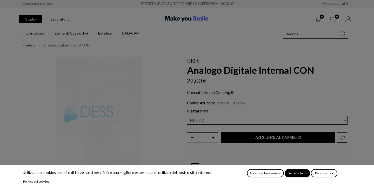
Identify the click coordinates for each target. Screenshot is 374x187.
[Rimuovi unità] (192, 137)
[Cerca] (342, 34)
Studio (30, 19)
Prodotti (29, 45)
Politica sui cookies (36, 181)
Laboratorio (60, 19)
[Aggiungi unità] (213, 137)
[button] (278, 137)
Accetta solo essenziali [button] (265, 173)
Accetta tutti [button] (297, 173)
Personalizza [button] (324, 173)
